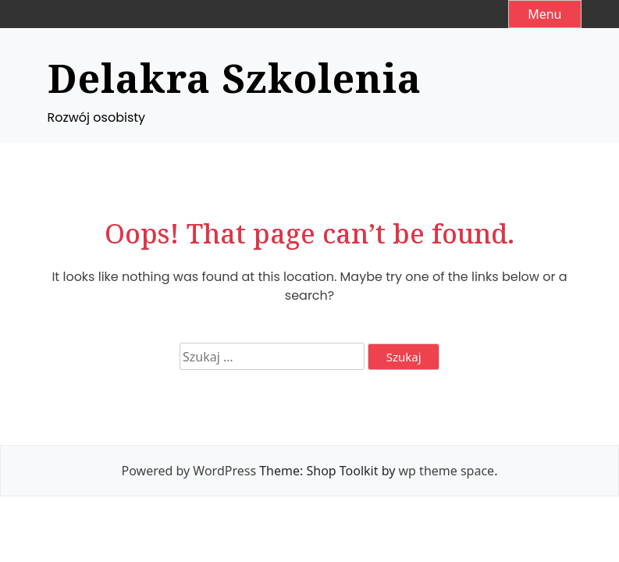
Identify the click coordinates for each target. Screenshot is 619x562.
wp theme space (447, 470)
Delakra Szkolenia (235, 78)
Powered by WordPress (189, 470)
